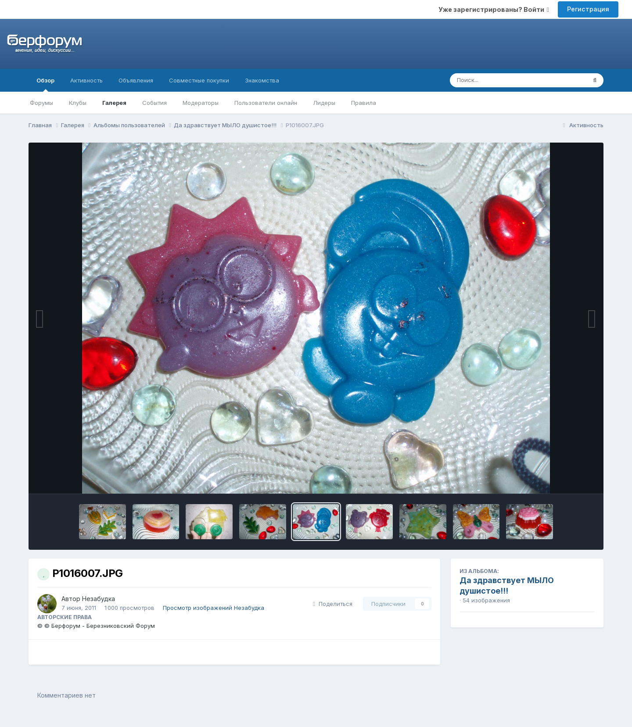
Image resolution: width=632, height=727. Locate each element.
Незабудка (98, 598)
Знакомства (262, 80)
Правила (363, 102)
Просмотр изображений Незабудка (213, 607)
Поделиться (332, 603)
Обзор (45, 84)
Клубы (77, 102)
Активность (86, 80)
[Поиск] (501, 80)
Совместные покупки (199, 80)
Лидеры (324, 102)
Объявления (135, 80)
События (154, 102)
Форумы (41, 102)
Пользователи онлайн (265, 102)
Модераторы (201, 102)
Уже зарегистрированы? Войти (493, 9)
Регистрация (588, 9)
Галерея (114, 102)
